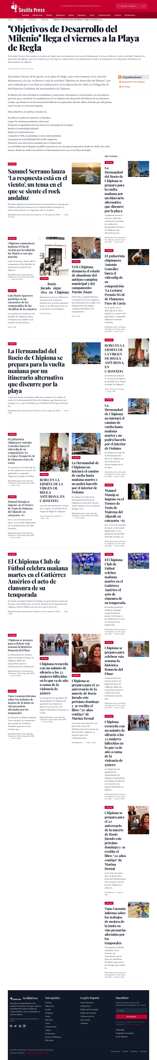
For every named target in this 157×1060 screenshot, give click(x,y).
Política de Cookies (88, 1013)
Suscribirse (131, 1017)
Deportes (82, 15)
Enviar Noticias (122, 1037)
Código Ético (85, 1006)
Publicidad (120, 1030)
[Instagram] (20, 1026)
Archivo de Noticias (53, 1037)
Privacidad (115, 1051)
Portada (25, 15)
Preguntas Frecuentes (125, 1033)
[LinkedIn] (24, 1026)
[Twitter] (15, 1026)
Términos (134, 1051)
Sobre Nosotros (86, 1003)
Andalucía (60, 15)
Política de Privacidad (89, 1009)
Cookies (125, 1051)
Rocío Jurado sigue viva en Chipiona (54, 287)
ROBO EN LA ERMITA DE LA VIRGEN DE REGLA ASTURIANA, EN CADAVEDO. (52, 490)
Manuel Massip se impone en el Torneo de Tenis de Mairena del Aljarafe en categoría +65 (20, 508)
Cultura (118, 15)
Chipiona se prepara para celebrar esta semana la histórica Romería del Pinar (20, 645)
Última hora (37, 15)
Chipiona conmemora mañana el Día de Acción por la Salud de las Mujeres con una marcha (21, 250)
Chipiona (44, 20)
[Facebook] (11, 1026)
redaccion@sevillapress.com (36, 1053)
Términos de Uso (87, 1016)
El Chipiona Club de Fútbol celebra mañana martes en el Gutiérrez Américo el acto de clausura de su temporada (115, 581)
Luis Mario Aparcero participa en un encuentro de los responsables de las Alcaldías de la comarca (22, 302)
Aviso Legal (85, 1020)
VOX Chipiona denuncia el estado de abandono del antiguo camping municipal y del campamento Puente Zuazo (86, 279)
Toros (92, 15)
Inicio (10, 20)
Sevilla (49, 15)
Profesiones (130, 15)
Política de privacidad (133, 1024)
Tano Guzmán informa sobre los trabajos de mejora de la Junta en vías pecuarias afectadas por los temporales (22, 704)
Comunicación (104, 15)
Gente (71, 15)
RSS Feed (49, 1040)
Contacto (84, 1023)
